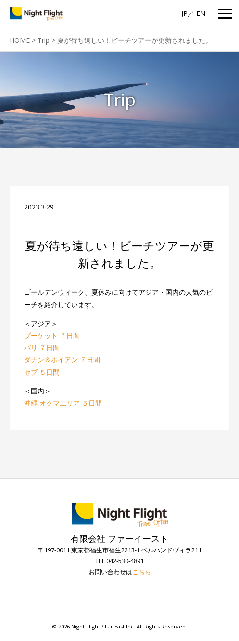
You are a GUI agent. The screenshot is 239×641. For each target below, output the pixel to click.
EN (200, 13)
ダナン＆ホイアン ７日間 (62, 359)
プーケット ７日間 (52, 335)
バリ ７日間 (42, 347)
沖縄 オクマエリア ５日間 (63, 402)
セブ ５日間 (42, 372)
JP (184, 13)
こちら (141, 572)
